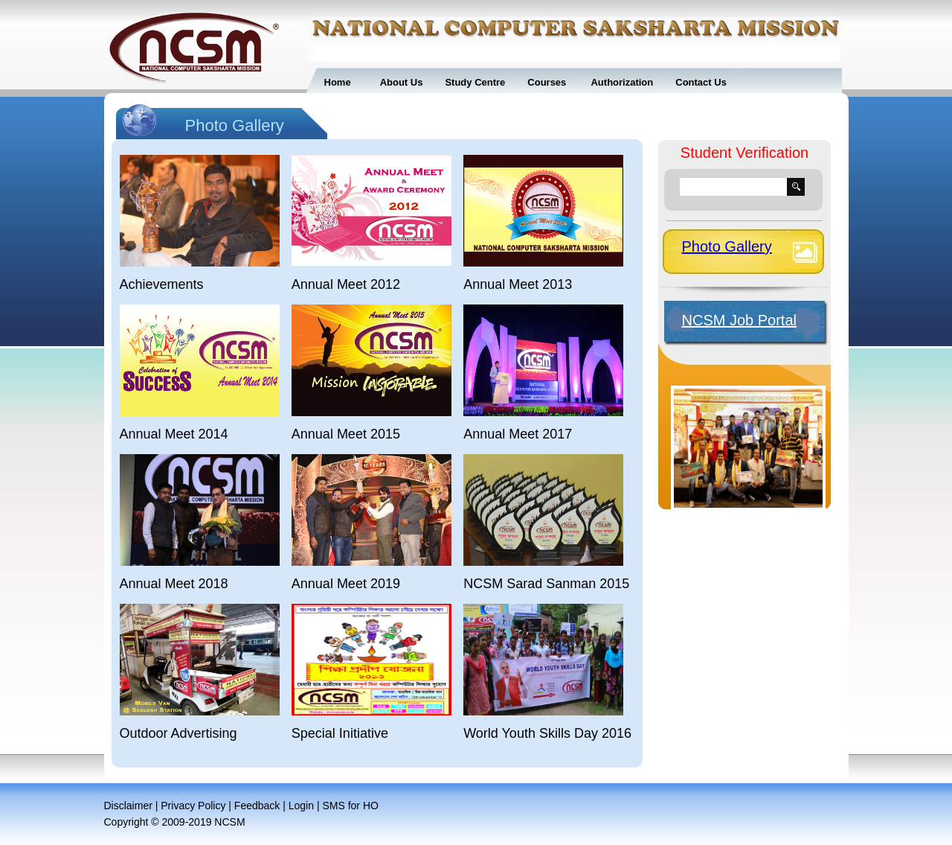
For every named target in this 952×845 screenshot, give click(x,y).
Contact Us (701, 82)
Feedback (257, 805)
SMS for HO (350, 805)
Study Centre (475, 82)
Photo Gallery (727, 246)
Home (337, 82)
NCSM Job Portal (739, 320)
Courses (546, 82)
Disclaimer (128, 805)
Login (301, 805)
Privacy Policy (193, 805)
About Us (401, 82)
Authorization (620, 82)
